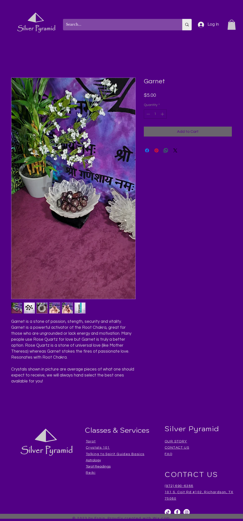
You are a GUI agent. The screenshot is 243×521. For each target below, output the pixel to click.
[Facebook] (177, 512)
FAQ (168, 454)
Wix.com (161, 518)
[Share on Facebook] (147, 150)
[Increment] (163, 114)
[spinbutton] (155, 114)
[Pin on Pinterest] (156, 150)
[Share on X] (175, 150)
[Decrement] (148, 114)
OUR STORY (176, 441)
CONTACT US (177, 447)
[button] (231, 25)
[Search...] (119, 24)
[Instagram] (186, 512)
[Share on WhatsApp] (166, 150)
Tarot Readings (98, 466)
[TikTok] (168, 512)
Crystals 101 (98, 447)
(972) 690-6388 (179, 486)
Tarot (91, 441)
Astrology (93, 460)
